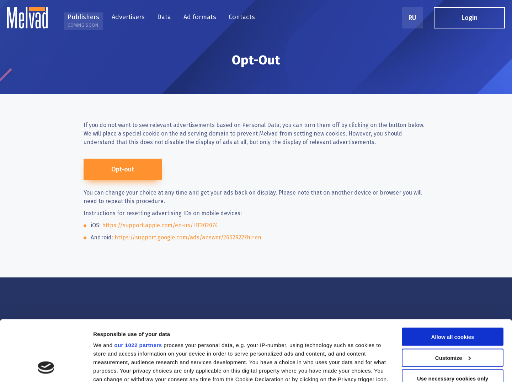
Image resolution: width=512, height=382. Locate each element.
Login (470, 18)
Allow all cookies (452, 281)
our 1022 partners (138, 289)
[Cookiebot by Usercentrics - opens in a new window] (46, 368)
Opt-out (122, 169)
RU (412, 18)
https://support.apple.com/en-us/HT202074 (160, 225)
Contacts (242, 17)
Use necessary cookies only (452, 323)
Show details (109, 368)
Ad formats (199, 17)
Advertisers (128, 17)
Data (164, 17)
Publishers (83, 20)
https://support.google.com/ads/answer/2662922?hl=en (187, 237)
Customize (453, 302)
